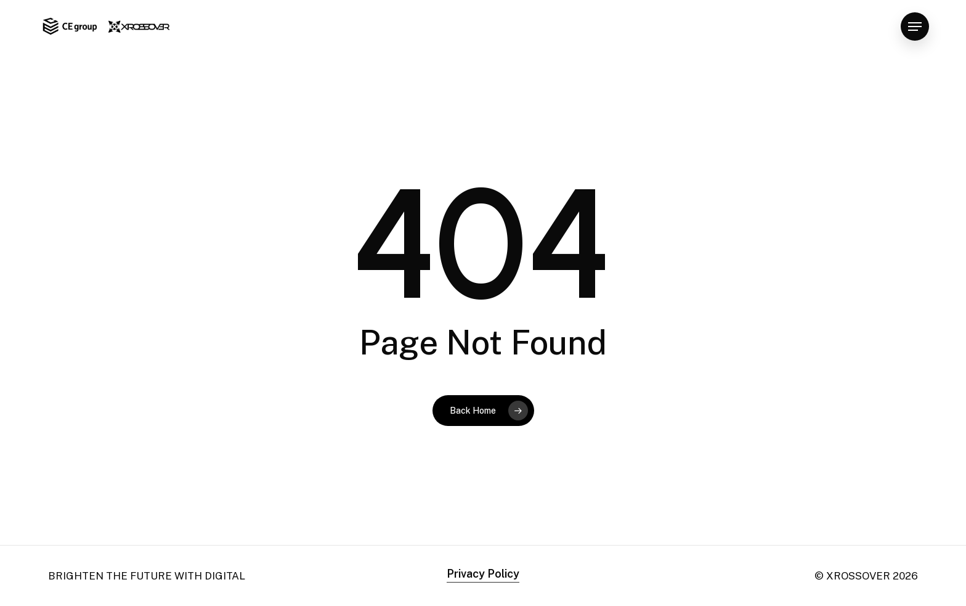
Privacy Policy (483, 573)
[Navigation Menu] (915, 26)
